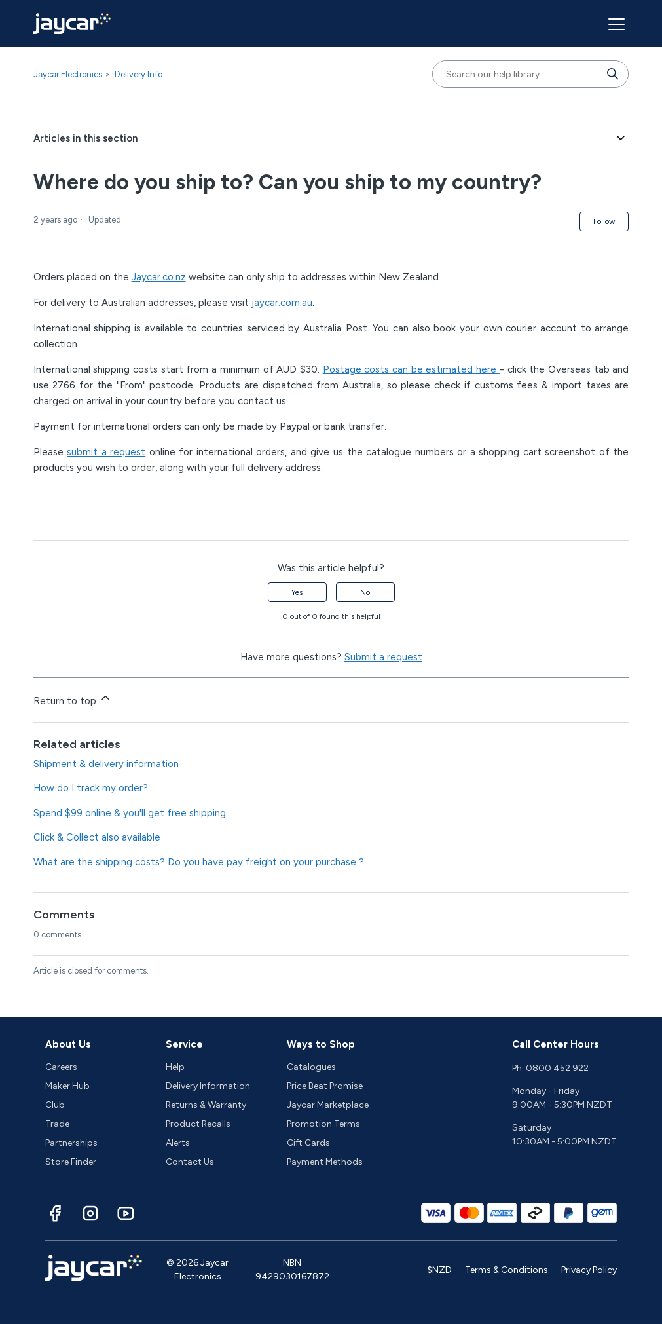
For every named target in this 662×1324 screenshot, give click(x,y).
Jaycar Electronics (67, 74)
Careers (61, 1066)
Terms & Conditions (506, 1270)
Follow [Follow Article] (604, 221)
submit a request (106, 452)
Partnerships (71, 1142)
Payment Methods (325, 1161)
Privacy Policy (589, 1270)
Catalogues (311, 1066)
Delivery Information (208, 1085)
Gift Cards (308, 1142)
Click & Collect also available (96, 837)
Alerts (178, 1142)
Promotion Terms (323, 1123)
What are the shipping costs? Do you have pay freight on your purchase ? (198, 862)
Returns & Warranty (206, 1104)
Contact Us (190, 1161)
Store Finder (70, 1161)
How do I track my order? (90, 788)
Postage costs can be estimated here (411, 369)
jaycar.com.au (281, 303)
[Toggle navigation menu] (615, 23)
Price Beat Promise (325, 1085)
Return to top (72, 699)
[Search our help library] (517, 74)
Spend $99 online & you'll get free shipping (129, 813)
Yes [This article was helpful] (297, 592)
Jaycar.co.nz (159, 277)
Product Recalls (198, 1123)
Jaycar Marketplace (328, 1104)
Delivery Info (138, 74)
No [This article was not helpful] (365, 592)
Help (175, 1066)
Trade (57, 1123)
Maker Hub (67, 1085)
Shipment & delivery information (106, 764)
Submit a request (383, 657)
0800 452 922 (557, 1068)
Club (55, 1104)
